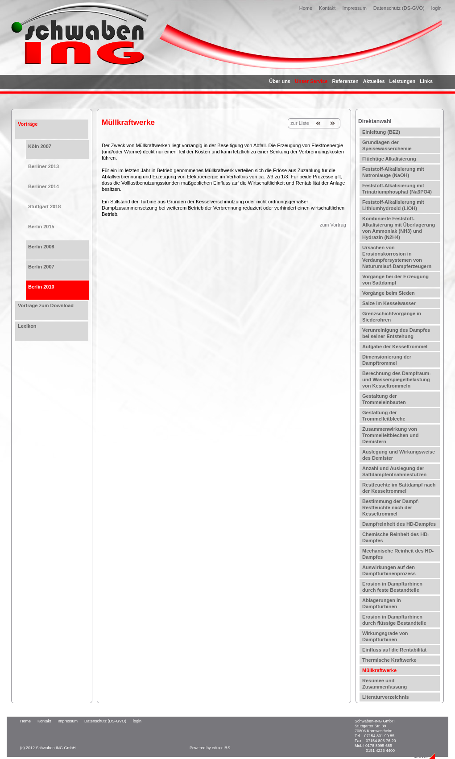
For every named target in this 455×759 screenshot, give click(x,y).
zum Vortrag (333, 224)
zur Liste (299, 123)
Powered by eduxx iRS (210, 748)
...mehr (421, 756)
